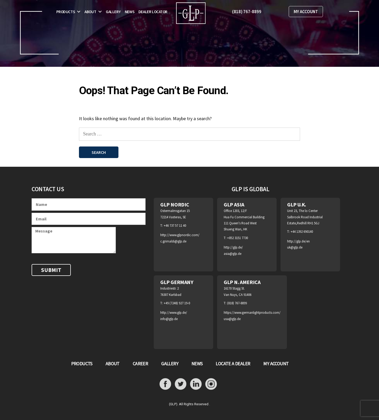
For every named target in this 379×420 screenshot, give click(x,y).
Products (65, 11)
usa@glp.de (232, 319)
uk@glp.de (294, 247)
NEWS (197, 364)
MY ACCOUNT (306, 11)
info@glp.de (169, 319)
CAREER (140, 364)
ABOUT (112, 364)
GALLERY (169, 364)
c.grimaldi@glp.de (173, 241)
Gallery (113, 11)
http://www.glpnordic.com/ (180, 235)
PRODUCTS (81, 364)
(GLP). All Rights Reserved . (189, 404)
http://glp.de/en (298, 241)
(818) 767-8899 (246, 11)
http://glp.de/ (233, 247)
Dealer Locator (152, 11)
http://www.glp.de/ (173, 312)
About (90, 11)
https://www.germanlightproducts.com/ (252, 312)
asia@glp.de (232, 253)
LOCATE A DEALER (233, 364)
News (129, 11)
